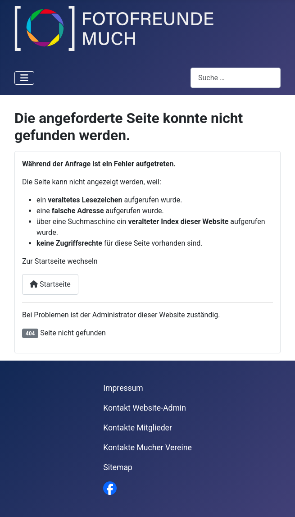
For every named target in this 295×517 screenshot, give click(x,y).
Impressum (123, 388)
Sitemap (117, 467)
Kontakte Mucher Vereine (147, 447)
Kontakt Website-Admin (144, 407)
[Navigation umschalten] (24, 78)
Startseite (50, 284)
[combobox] (236, 78)
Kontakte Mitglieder (137, 427)
